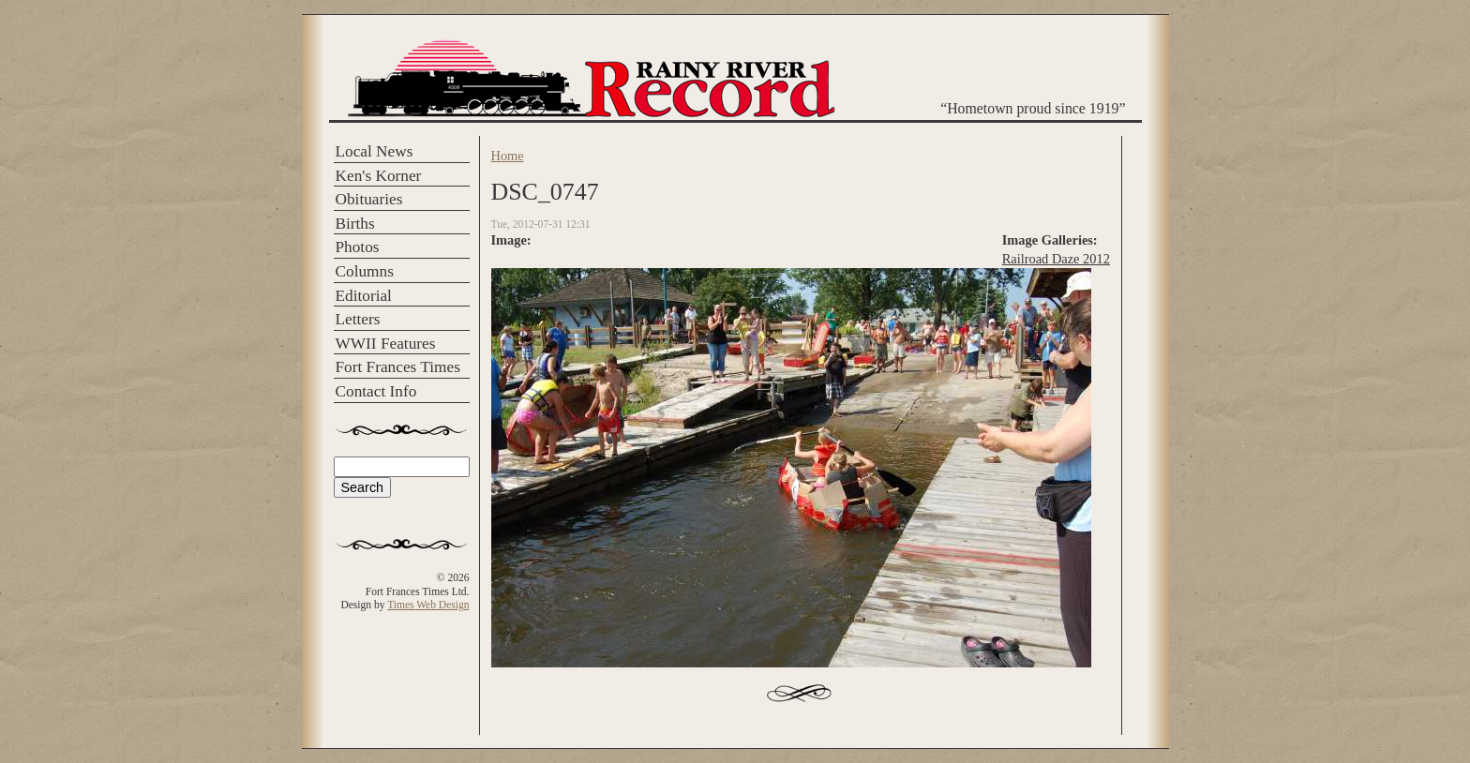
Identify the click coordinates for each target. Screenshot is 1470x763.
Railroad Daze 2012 (1056, 258)
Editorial (364, 296)
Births (355, 223)
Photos (358, 247)
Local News (374, 151)
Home (507, 155)
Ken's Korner (379, 176)
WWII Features (386, 343)
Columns (365, 271)
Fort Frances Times (398, 367)
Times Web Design (428, 604)
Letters (358, 319)
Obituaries (369, 199)
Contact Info (376, 391)
